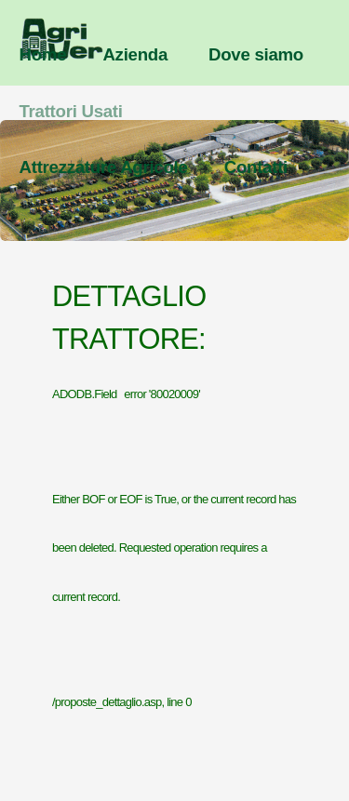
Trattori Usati (71, 111)
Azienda (135, 54)
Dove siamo (255, 54)
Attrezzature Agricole (104, 167)
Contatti (256, 167)
